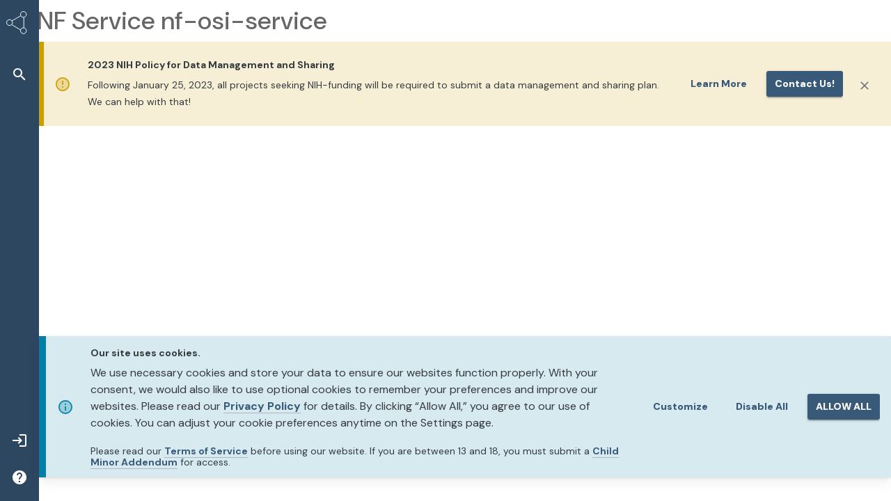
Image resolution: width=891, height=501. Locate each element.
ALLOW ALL (844, 406)
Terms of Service (206, 451)
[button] (19, 74)
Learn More (719, 83)
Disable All (762, 406)
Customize (680, 406)
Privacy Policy (262, 406)
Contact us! (805, 83)
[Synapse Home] (19, 25)
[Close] (864, 85)
